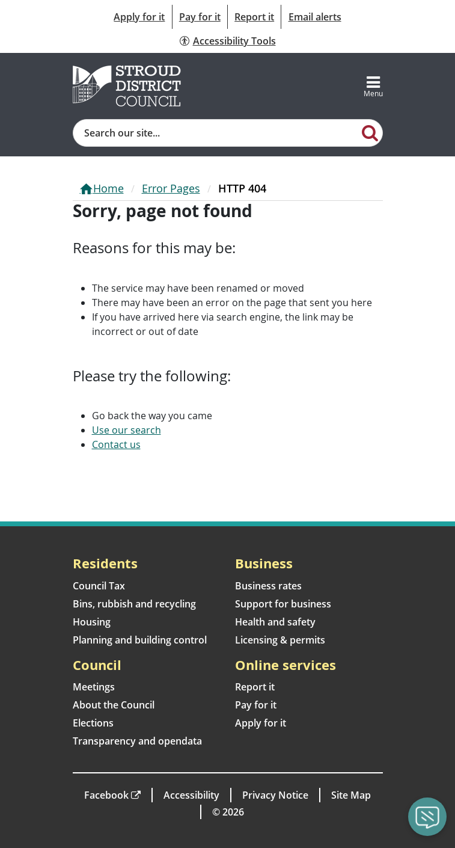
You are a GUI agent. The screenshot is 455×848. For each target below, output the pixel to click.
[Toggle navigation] (373, 86)
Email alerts (315, 16)
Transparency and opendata (137, 741)
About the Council (113, 704)
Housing (92, 621)
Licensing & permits (280, 640)
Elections (93, 723)
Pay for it (200, 16)
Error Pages (171, 188)
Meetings (94, 686)
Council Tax (99, 585)
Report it (254, 16)
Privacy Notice (275, 795)
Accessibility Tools (234, 41)
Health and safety (275, 621)
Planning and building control (140, 640)
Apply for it (139, 16)
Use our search (126, 430)
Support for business (283, 603)
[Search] (370, 132)
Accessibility (191, 795)
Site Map (351, 795)
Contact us (116, 444)
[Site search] (215, 133)
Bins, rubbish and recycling (134, 603)
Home (108, 188)
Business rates (268, 585)
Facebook (106, 795)
